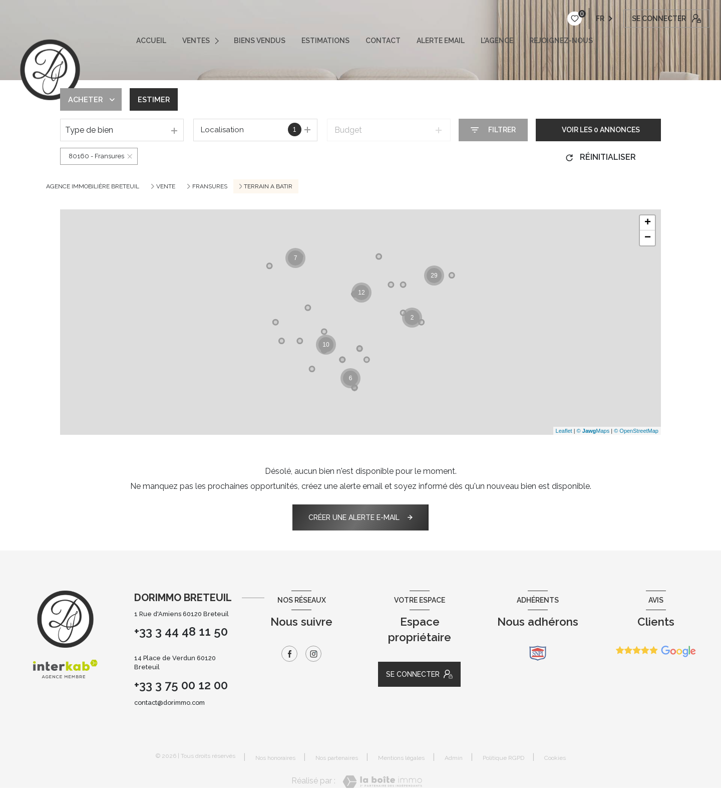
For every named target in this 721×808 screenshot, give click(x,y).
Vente (165, 186)
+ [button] (647, 222)
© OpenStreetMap (636, 431)
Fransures (209, 186)
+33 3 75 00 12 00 (181, 685)
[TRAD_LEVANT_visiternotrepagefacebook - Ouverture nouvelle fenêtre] (289, 654)
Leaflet (564, 431)
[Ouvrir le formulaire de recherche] (493, 130)
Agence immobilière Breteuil (92, 186)
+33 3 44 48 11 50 (181, 631)
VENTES (196, 40)
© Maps (593, 431)
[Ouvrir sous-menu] (219, 41)
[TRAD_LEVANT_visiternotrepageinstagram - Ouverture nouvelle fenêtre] (313, 654)
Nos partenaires (336, 757)
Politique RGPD (503, 757)
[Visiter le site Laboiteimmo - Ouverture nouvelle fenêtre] (382, 781)
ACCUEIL (151, 40)
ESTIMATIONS (325, 40)
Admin (454, 757)
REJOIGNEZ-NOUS (561, 40)
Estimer (158, 99)
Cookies (555, 758)
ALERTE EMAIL (441, 40)
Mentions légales (401, 757)
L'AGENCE (497, 40)
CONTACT (383, 40)
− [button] (647, 237)
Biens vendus (259, 40)
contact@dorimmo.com (169, 702)
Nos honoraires (275, 757)
